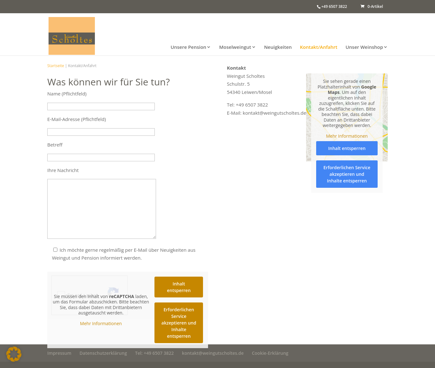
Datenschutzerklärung (103, 353)
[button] (14, 354)
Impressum (59, 353)
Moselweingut (235, 47)
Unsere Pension (188, 47)
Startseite (55, 65)
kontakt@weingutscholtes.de (213, 353)
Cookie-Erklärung (270, 353)
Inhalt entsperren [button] (179, 287)
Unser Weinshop (364, 47)
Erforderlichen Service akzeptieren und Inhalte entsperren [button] (178, 323)
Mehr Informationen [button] (101, 323)
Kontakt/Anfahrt (318, 47)
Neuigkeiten (278, 47)
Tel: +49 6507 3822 (154, 353)
